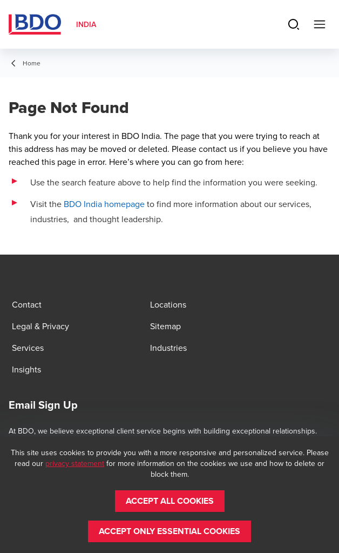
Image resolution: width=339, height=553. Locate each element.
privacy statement (74, 463)
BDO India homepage (104, 204)
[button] (170, 501)
